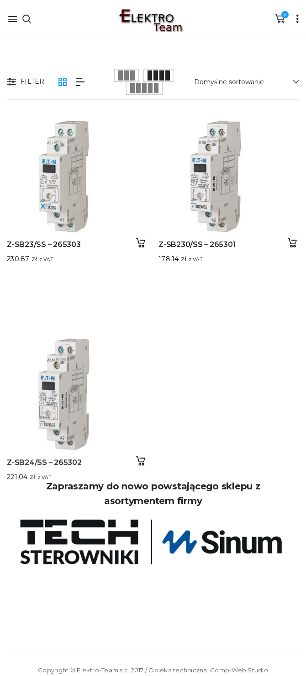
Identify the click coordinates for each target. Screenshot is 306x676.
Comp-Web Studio (239, 670)
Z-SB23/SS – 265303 (44, 244)
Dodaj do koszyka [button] (140, 243)
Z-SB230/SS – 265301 (185, 244)
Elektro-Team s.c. (103, 670)
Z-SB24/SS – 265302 (44, 401)
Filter (25, 82)
